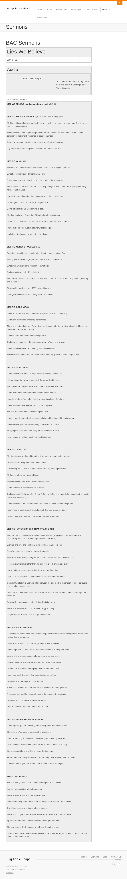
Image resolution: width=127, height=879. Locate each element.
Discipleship (92, 9)
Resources (42, 18)
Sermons (106, 9)
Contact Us (116, 857)
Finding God (61, 9)
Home (49, 9)
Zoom (39, 9)
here (58, 85)
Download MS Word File (17, 100)
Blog (105, 857)
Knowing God (77, 9)
